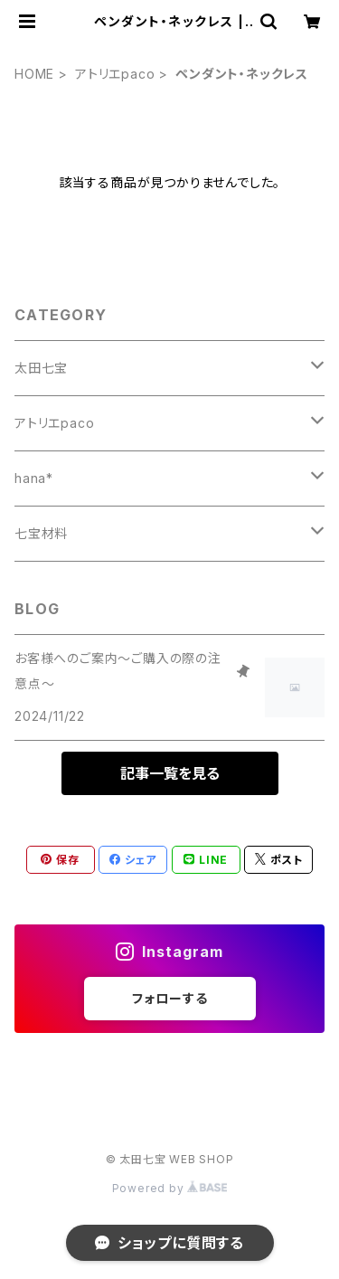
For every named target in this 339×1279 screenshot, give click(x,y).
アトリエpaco (115, 73)
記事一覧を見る (170, 773)
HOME (34, 73)
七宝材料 (41, 533)
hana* (33, 478)
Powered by (170, 1188)
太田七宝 (41, 367)
